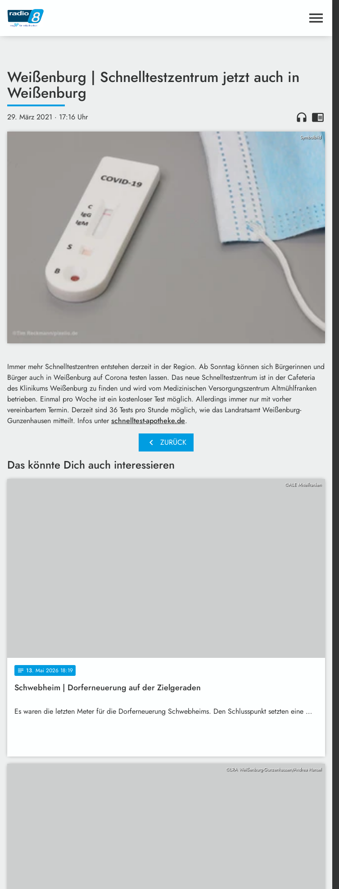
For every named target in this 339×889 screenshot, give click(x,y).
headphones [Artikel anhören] (301, 117)
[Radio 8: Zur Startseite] (86, 18)
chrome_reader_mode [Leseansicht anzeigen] (318, 117)
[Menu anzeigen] (316, 18)
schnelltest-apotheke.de (148, 420)
